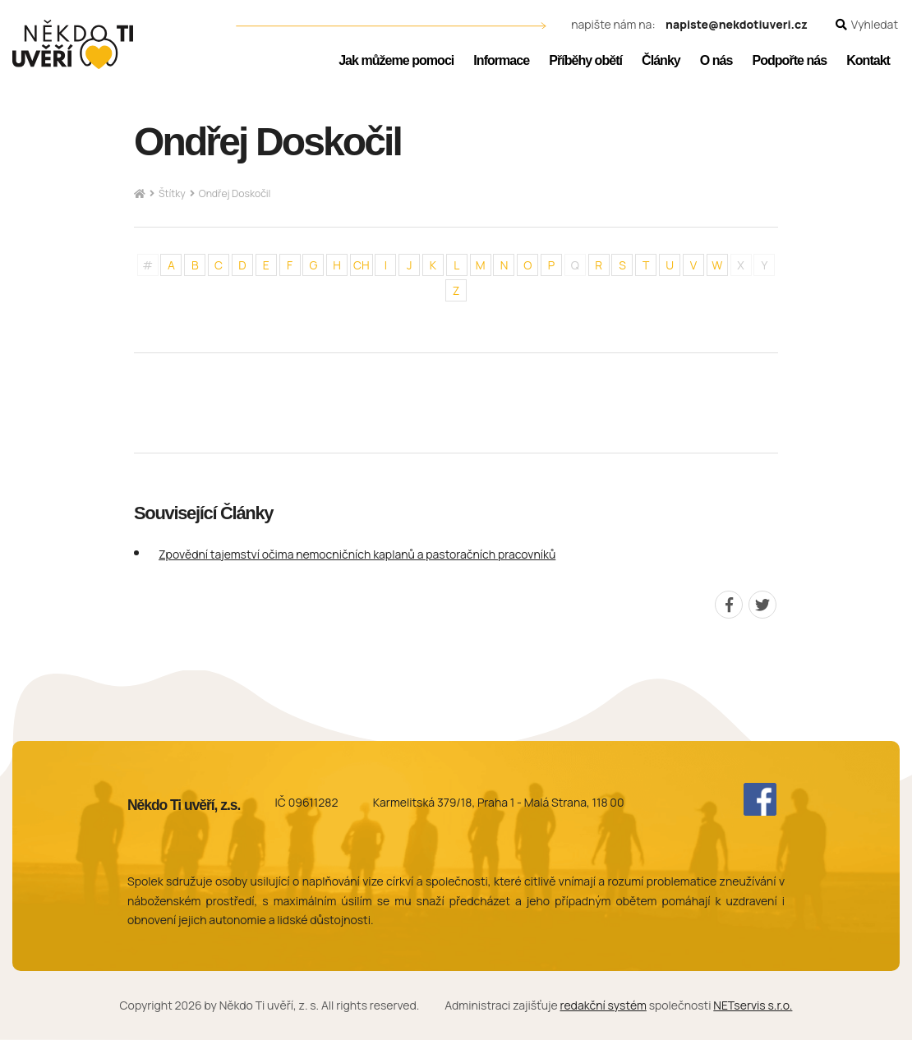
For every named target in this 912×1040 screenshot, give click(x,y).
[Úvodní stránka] (72, 44)
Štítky (172, 193)
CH (361, 265)
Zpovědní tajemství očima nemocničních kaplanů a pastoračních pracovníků (357, 554)
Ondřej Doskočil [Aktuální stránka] (235, 193)
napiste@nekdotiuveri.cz (737, 25)
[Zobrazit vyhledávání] (867, 25)
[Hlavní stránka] (139, 194)
